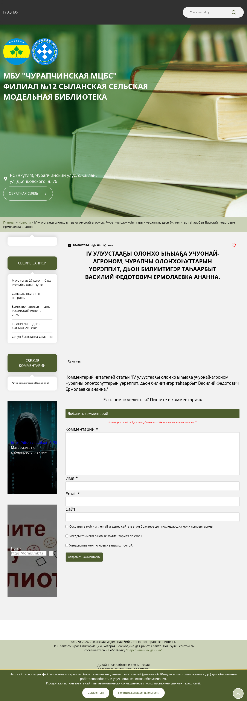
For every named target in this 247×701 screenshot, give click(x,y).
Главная (10, 12)
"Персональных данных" (144, 650)
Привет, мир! (42, 382)
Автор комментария (22, 382)
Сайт (70, 509)
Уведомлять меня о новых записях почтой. (101, 545)
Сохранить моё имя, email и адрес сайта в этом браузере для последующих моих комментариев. (141, 526)
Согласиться (96, 692)
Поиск (16, 548)
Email (73, 494)
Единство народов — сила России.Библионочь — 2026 (31, 310)
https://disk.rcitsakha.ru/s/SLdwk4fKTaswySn (47, 442)
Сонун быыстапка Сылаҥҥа (32, 337)
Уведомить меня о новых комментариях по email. (106, 536)
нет (110, 245)
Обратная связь (28, 193)
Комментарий (82, 429)
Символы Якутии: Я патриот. (26, 296)
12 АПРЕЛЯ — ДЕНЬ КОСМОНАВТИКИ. (26, 326)
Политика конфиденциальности (138, 692)
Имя (72, 478)
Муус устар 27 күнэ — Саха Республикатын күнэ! (31, 282)
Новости (24, 222)
